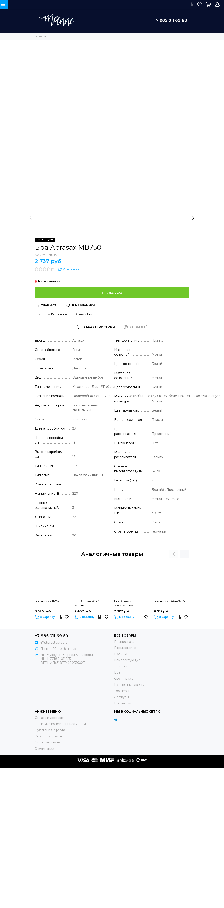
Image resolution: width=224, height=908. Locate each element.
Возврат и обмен (48, 736)
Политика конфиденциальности (60, 724)
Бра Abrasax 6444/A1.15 (169, 601)
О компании (44, 749)
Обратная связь (47, 742)
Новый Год (122, 703)
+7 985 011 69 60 (170, 20)
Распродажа (124, 642)
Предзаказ (112, 293)
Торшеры (121, 691)
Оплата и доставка (50, 718)
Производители (127, 648)
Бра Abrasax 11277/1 (47, 601)
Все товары (59, 314)
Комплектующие (127, 660)
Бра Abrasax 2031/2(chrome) (124, 603)
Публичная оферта (50, 730)
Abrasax (80, 314)
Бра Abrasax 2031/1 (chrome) (87, 603)
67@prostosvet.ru (54, 642)
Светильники (124, 679)
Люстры (120, 666)
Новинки (121, 654)
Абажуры (121, 697)
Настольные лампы (129, 685)
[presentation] (30, 217)
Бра (71, 314)
